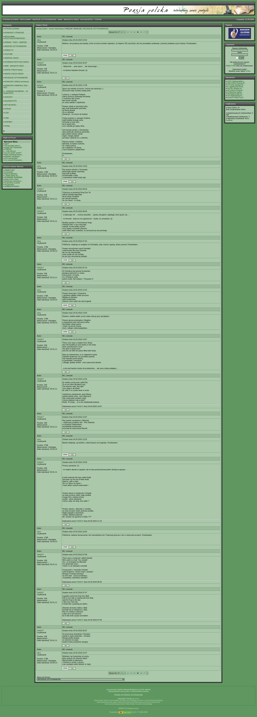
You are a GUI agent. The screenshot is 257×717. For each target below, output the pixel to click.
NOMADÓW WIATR (12, 186)
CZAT (7, 113)
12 (128, 32)
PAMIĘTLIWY (10, 170)
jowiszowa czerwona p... (13, 181)
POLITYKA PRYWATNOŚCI (15, 38)
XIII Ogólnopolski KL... (235, 94)
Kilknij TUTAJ (231, 66)
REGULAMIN (25, 19)
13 (131, 32)
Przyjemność (9, 185)
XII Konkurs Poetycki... (235, 90)
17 (144, 32)
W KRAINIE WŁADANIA (13, 177)
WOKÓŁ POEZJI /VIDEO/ (14, 74)
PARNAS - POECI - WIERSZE (16, 42)
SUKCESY (9, 97)
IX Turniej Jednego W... (235, 85)
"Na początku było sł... (13, 146)
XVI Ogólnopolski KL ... (235, 96)
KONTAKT (8, 122)
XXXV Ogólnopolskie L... (236, 81)
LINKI (7, 118)
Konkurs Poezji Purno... (236, 97)
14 (134, 32)
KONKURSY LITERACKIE (14, 33)
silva (39, 40)
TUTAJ (247, 71)
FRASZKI (8, 149)
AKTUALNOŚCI (86, 19)
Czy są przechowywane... (14, 160)
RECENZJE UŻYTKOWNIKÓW (16, 78)
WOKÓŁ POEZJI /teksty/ (14, 70)
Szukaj (7, 126)
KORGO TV (9, 50)
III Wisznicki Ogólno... (235, 92)
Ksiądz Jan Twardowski (13, 147)
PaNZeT (40, 63)
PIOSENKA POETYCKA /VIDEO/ (17, 62)
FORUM (98, 19)
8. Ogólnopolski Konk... (235, 87)
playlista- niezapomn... (13, 156)
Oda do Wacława (11, 174)
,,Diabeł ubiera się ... (12, 176)
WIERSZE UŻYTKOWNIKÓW (44, 19)
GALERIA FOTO (11, 101)
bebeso (40, 85)
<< (122, 32)
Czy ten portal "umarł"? (13, 153)
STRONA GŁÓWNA (11, 19)
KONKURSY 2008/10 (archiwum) (17, 82)
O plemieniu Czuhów (12, 183)
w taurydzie (9, 172)
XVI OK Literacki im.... (235, 88)
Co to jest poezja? (11, 158)
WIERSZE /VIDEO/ (12, 58)
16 (141, 32)
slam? (7, 144)
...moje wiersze (10, 151)
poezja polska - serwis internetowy (50, 29)
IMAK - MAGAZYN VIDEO (68, 19)
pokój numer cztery (12, 179)
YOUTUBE (9, 54)
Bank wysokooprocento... (14, 155)
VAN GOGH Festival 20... (236, 83)
